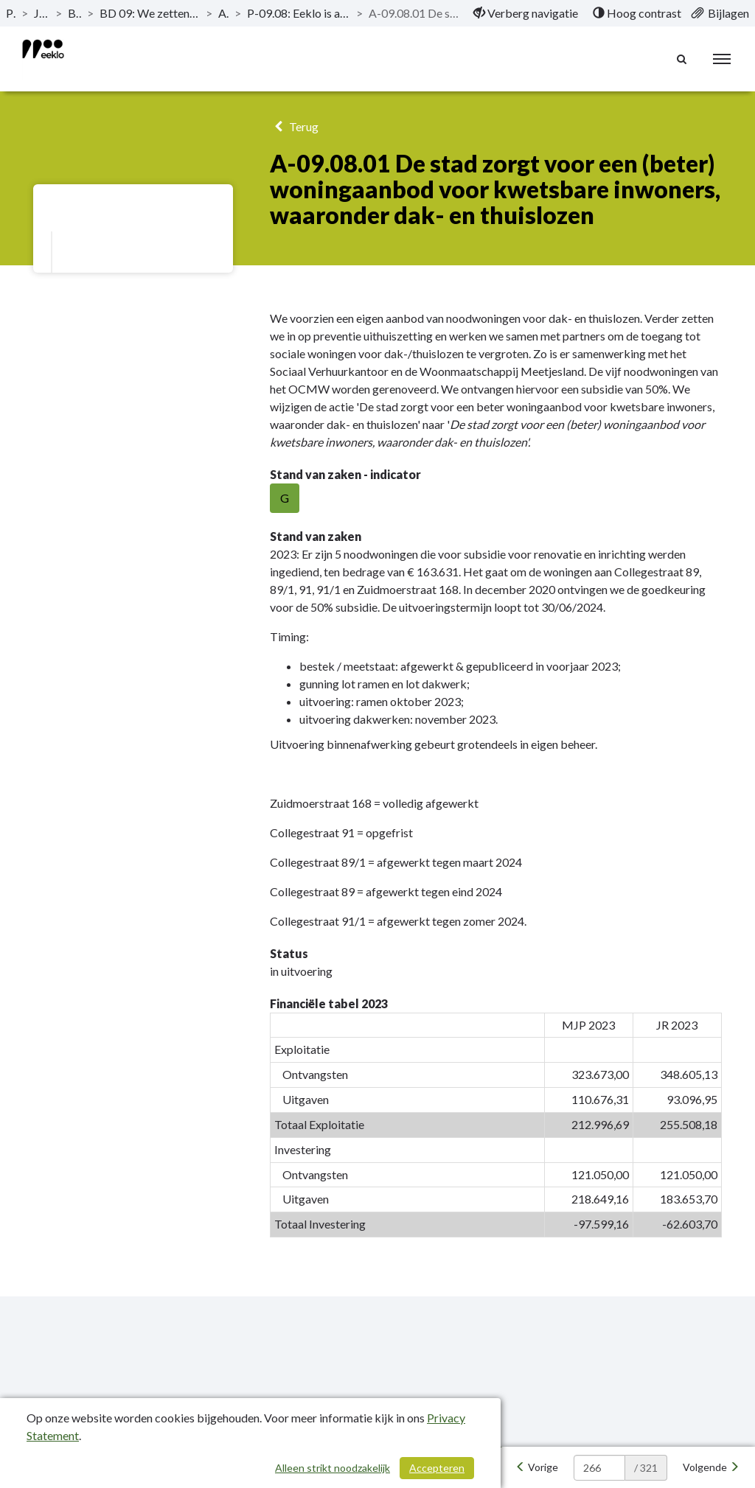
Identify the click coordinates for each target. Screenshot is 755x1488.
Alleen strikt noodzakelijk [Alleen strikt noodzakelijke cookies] (332, 1467)
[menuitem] (525, 13)
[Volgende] (711, 1467)
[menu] (722, 59)
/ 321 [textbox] (646, 1467)
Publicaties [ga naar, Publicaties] (10, 13)
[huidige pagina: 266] (599, 1468)
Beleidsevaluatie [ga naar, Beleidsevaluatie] (75, 13)
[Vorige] (537, 1467)
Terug (294, 126)
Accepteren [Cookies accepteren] (437, 1467)
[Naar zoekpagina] (682, 59)
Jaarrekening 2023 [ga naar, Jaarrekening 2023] (41, 13)
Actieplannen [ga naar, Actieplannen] (223, 13)
